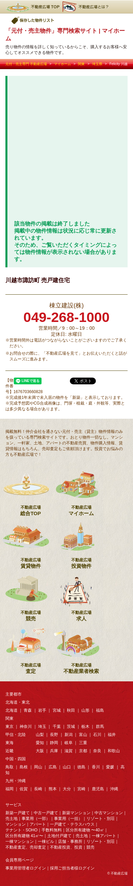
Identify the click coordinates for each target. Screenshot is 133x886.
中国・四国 (15, 759)
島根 (24, 767)
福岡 (9, 789)
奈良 (97, 750)
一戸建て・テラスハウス (72, 824)
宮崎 (81, 789)
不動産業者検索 (81, 648)
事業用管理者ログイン (25, 868)
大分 (67, 789)
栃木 (85, 726)
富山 (83, 734)
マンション (15, 824)
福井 (112, 734)
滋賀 (68, 750)
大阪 (40, 750)
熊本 (53, 789)
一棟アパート (104, 835)
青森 (28, 710)
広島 (53, 767)
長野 (54, 734)
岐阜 (68, 742)
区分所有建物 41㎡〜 (24, 835)
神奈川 (26, 726)
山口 (67, 767)
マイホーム (62, 64)
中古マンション (109, 812)
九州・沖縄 (15, 780)
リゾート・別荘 (100, 818)
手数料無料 (52, 830)
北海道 (11, 710)
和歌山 (114, 750)
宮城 (57, 710)
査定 (30, 648)
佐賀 (24, 789)
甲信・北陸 (15, 734)
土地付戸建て (59, 835)
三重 (83, 742)
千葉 (57, 726)
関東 (81, 64)
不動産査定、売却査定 (25, 847)
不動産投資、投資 (66, 847)
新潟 (68, 734)
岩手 (42, 710)
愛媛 (110, 767)
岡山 (38, 767)
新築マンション (76, 812)
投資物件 (81, 543)
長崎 (38, 789)
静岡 (54, 742)
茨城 (71, 726)
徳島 (81, 767)
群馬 (100, 726)
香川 (96, 767)
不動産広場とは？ (86, 6)
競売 (30, 595)
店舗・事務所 (70, 841)
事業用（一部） (36, 818)
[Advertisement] (66, 150)
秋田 (71, 710)
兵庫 (54, 750)
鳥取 (9, 767)
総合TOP (30, 490)
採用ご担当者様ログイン (72, 868)
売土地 (11, 818)
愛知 (40, 742)
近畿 (9, 750)
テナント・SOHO (21, 830)
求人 (81, 595)
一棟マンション (19, 841)
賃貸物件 (30, 543)
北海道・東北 (17, 702)
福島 (100, 710)
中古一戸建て (46, 812)
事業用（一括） (68, 818)
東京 (9, 726)
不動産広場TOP (32, 6)
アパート (38, 824)
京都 (83, 750)
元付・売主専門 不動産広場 (26, 64)
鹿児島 (98, 789)
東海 (9, 742)
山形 (85, 710)
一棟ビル (46, 841)
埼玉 (42, 726)
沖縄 (114, 789)
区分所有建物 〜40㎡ (85, 830)
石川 (97, 734)
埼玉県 (97, 64)
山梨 (40, 734)
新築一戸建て (17, 812)
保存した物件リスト (33, 20)
